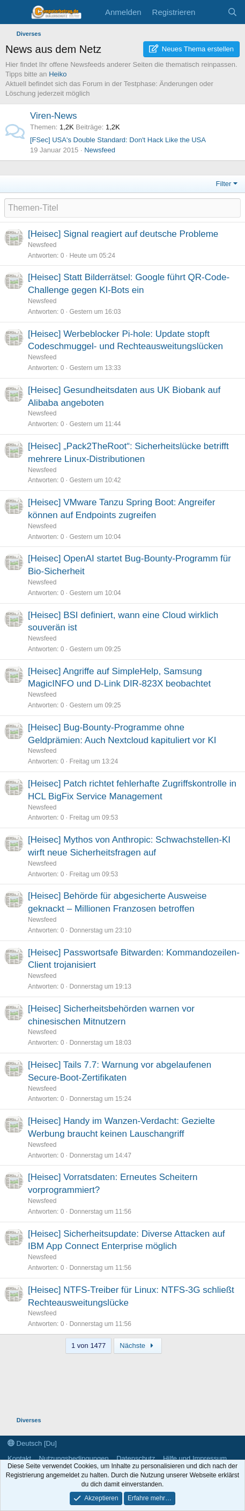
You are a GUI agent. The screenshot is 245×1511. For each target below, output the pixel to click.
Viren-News (53, 116)
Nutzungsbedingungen (74, 1458)
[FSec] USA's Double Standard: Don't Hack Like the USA (118, 140)
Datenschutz (135, 1458)
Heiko (57, 74)
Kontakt (19, 1458)
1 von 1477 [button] (88, 1346)
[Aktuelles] (211, 12)
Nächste (138, 1346)
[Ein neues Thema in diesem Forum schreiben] (122, 208)
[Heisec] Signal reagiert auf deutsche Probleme (123, 234)
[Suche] (232, 12)
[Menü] (14, 12)
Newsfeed (99, 150)
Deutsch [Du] (32, 1443)
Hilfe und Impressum (195, 1458)
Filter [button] (224, 184)
